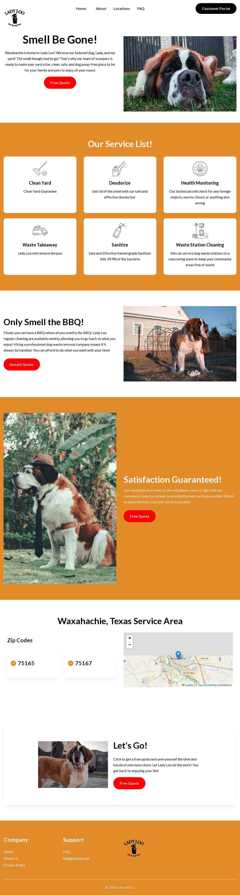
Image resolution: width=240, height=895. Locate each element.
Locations (122, 8)
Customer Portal (216, 8)
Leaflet (187, 685)
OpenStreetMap (207, 685)
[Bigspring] (150, 847)
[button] (178, 655)
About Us (11, 858)
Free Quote (60, 82)
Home (81, 8)
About (101, 8)
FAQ (141, 8)
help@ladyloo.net (76, 858)
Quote (8, 851)
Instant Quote (21, 364)
